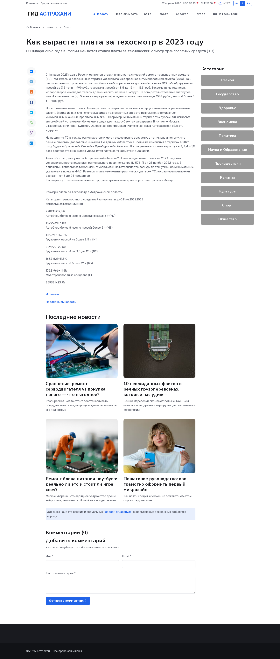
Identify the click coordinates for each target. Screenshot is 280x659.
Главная (33, 27)
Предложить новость (54, 3)
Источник (52, 294)
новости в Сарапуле (117, 511)
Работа (163, 14)
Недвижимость (126, 14)
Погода (199, 14)
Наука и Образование (227, 149)
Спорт (68, 27)
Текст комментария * (61, 573)
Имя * (49, 556)
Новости (102, 14)
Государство (227, 93)
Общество (227, 218)
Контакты (32, 3)
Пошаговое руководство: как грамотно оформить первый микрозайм (155, 483)
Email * (126, 556)
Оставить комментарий (68, 600)
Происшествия (227, 163)
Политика (227, 135)
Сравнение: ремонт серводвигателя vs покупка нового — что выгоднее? (76, 388)
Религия (227, 177)
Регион (227, 79)
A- (236, 3)
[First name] (82, 564)
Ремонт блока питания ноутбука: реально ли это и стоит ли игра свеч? (81, 483)
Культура (227, 190)
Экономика (227, 121)
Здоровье (227, 107)
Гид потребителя (225, 14)
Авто (147, 14)
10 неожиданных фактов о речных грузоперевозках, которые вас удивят (152, 388)
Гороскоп (181, 14)
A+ (248, 3)
